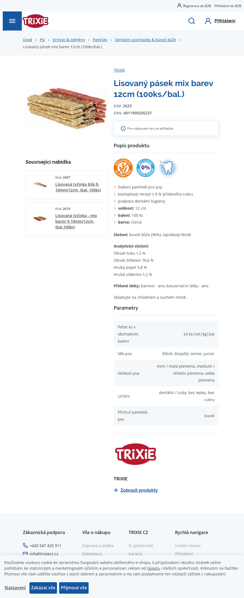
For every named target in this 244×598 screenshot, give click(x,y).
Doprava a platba (98, 545)
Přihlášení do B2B (228, 6)
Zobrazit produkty (136, 490)
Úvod (27, 39)
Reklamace (92, 553)
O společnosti (141, 545)
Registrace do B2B (197, 6)
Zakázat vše (43, 588)
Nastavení (15, 588)
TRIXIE (119, 70)
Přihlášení (184, 553)
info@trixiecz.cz (44, 553)
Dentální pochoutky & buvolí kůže (145, 39)
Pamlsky (100, 39)
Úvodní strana (188, 545)
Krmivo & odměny (69, 39)
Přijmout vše (74, 588)
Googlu (153, 568)
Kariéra (135, 553)
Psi (42, 39)
